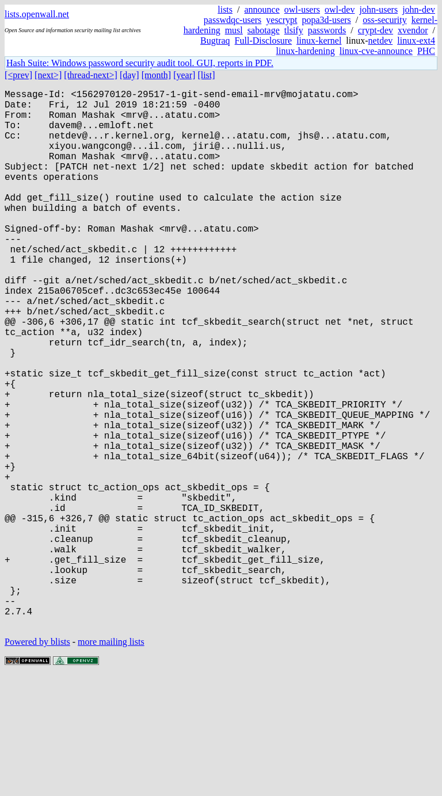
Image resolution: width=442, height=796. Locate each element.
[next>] (48, 75)
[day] (129, 75)
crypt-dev (375, 30)
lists (225, 9)
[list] (206, 75)
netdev (380, 40)
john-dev (418, 9)
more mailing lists (111, 761)
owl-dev (340, 9)
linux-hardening (305, 51)
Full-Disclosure (263, 40)
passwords (327, 30)
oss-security (384, 20)
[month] (157, 75)
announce (262, 9)
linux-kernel (318, 40)
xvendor (413, 30)
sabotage (263, 30)
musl (234, 30)
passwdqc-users (232, 20)
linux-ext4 (416, 40)
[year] (184, 75)
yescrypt (281, 20)
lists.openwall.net (37, 14)
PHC (426, 51)
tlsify (293, 30)
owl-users (302, 9)
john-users (378, 9)
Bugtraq (215, 40)
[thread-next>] (90, 75)
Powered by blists (37, 761)
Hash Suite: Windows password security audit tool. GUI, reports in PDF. (139, 63)
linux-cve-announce (376, 51)
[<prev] (18, 75)
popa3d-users (326, 20)
